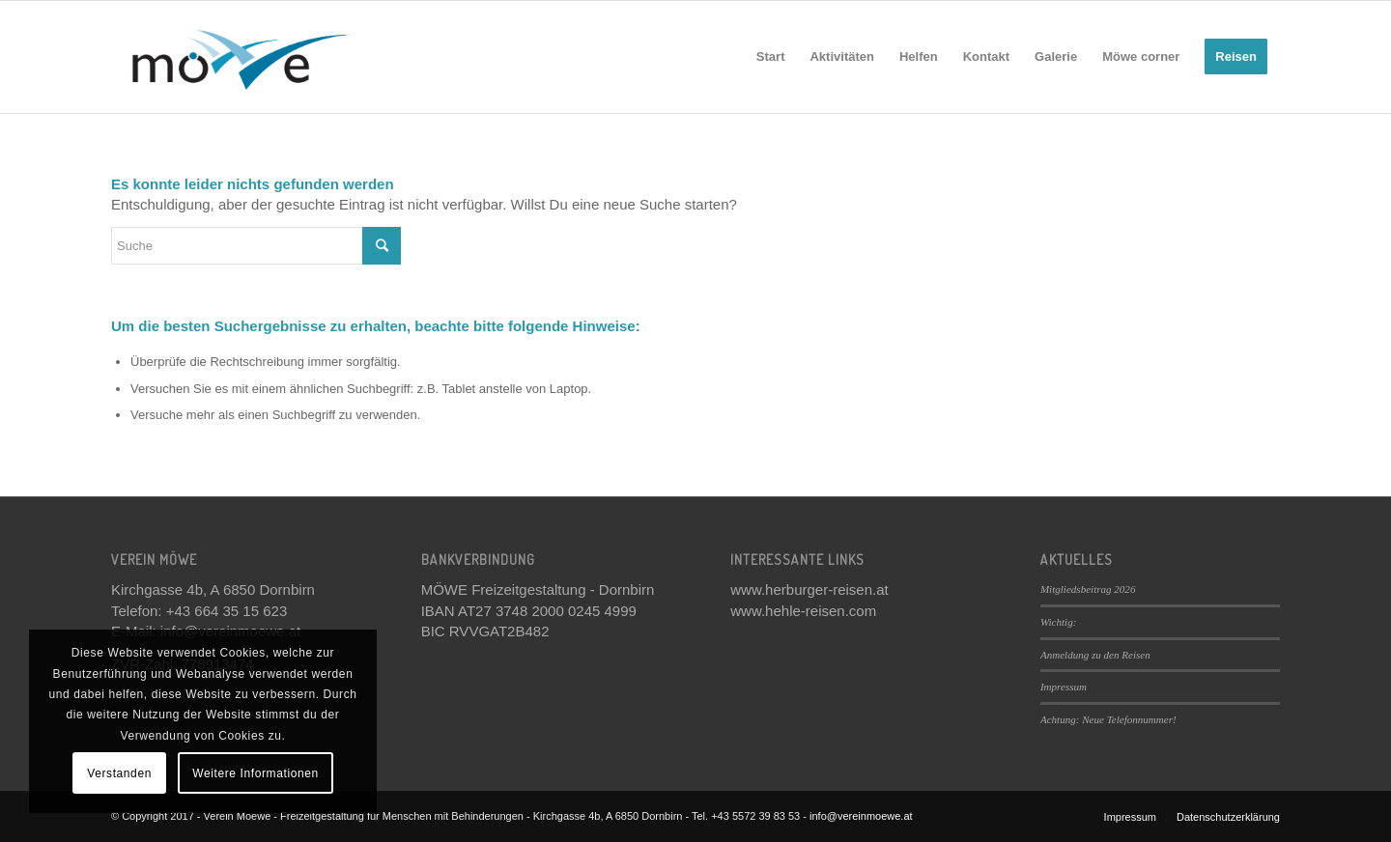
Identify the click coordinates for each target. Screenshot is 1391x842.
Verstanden (119, 773)
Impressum (1063, 686)
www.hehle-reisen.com (803, 611)
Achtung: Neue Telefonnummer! (1108, 719)
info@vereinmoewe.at (861, 816)
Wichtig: (1058, 622)
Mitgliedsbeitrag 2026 (1088, 589)
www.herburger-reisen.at (809, 589)
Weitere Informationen (255, 773)
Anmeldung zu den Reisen (1095, 654)
